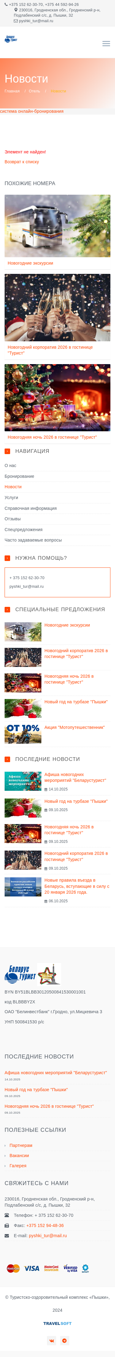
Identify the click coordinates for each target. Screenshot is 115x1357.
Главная (12, 91)
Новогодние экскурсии (30, 263)
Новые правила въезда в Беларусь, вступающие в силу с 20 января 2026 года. (76, 886)
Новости (13, 486)
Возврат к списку (22, 161)
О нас (10, 465)
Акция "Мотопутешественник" (74, 727)
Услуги (11, 497)
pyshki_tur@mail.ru (36, 21)
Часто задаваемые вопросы (33, 540)
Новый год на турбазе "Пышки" (76, 701)
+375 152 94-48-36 (45, 1225)
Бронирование (19, 476)
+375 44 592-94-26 (62, 4)
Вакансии (19, 1155)
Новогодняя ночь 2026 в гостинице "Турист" (52, 437)
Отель (34, 91)
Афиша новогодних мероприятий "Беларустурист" (56, 1072)
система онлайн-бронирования (31, 111)
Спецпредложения (24, 529)
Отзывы (13, 518)
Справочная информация (31, 508)
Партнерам (21, 1145)
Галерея (18, 1165)
